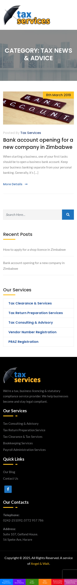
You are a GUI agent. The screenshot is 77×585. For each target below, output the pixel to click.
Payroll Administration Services (24, 449)
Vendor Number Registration (32, 332)
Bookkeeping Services (18, 443)
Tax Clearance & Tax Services (23, 436)
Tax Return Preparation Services (35, 313)
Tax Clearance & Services (30, 303)
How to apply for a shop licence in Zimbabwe (34, 249)
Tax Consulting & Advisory (30, 322)
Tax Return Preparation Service (24, 430)
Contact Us (10, 478)
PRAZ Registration (23, 341)
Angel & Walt (40, 563)
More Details (15, 184)
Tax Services (30, 132)
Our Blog (9, 472)
